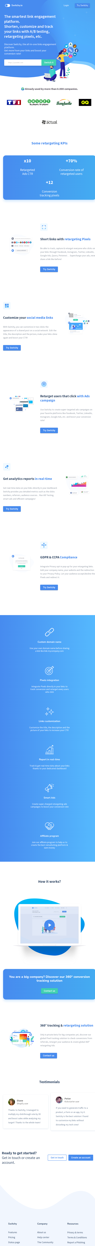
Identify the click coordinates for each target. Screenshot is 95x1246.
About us (41, 1198)
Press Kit (71, 1213)
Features (12, 1198)
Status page (14, 1208)
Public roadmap (16, 1218)
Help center (43, 1203)
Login (66, 5)
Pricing (11, 1203)
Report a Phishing (76, 1208)
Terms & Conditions (77, 1203)
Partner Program (45, 1213)
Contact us (42, 1218)
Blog (10, 1213)
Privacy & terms (75, 1198)
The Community (45, 1208)
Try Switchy (82, 5)
